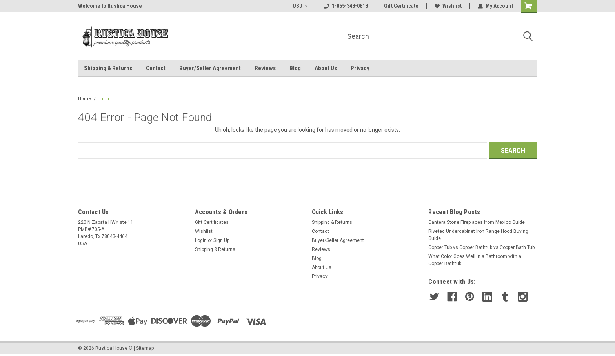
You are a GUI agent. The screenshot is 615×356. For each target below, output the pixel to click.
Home (84, 98)
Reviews (265, 68)
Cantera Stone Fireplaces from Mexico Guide (476, 222)
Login (201, 240)
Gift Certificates (212, 222)
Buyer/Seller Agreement (210, 68)
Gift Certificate (401, 6)
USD (300, 6)
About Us (326, 68)
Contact (156, 68)
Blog (295, 68)
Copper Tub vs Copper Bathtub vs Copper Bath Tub (481, 247)
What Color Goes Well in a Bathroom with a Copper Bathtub (474, 260)
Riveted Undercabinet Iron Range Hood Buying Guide (478, 235)
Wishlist (448, 6)
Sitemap (145, 348)
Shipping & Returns (108, 68)
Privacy (360, 68)
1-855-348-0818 (346, 6)
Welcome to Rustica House (110, 6)
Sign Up (221, 240)
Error (104, 98)
